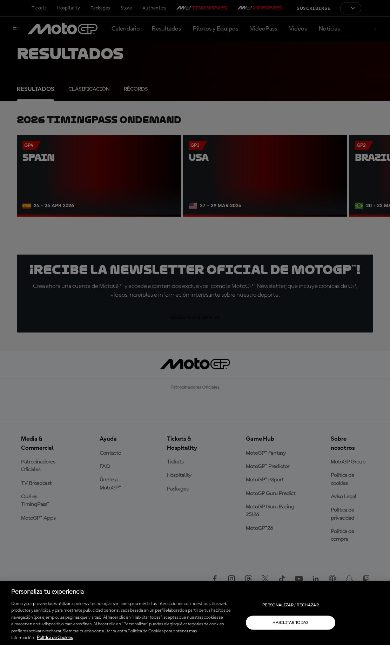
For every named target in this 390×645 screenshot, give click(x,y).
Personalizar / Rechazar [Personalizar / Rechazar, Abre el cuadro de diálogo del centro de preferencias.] (290, 605)
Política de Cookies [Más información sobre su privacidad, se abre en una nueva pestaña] (55, 638)
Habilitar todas (290, 622)
